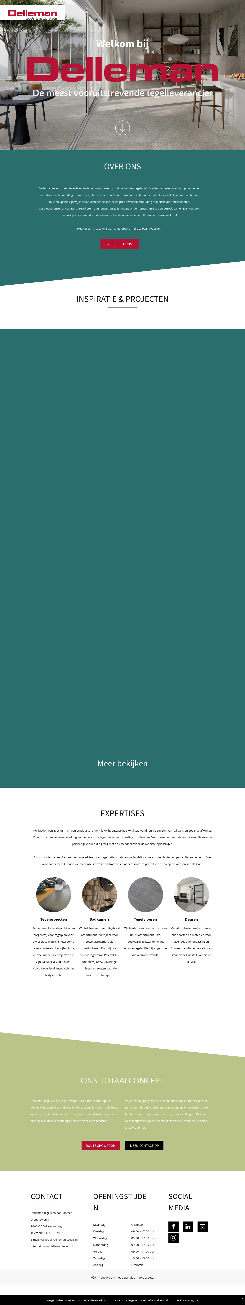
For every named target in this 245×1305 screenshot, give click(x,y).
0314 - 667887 (53, 1233)
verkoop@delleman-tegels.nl (59, 1240)
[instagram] (173, 1238)
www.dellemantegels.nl (57, 1246)
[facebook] (173, 1227)
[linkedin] (188, 1227)
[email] (203, 1227)
